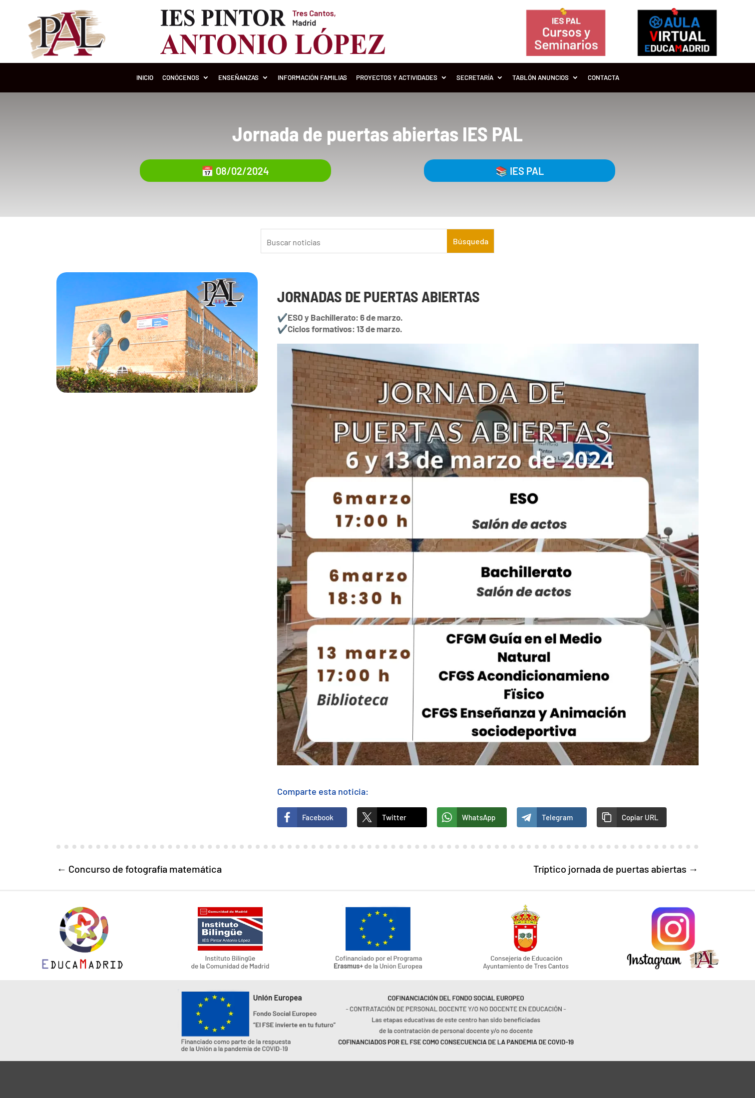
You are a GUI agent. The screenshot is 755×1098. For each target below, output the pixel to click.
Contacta (603, 77)
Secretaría (474, 77)
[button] (632, 817)
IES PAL (527, 171)
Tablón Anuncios (540, 77)
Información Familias (312, 77)
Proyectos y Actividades (396, 77)
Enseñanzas (238, 77)
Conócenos (180, 77)
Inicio (144, 77)
